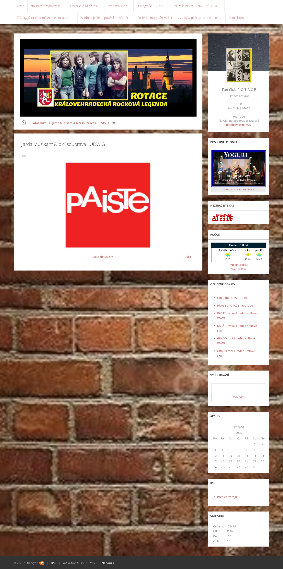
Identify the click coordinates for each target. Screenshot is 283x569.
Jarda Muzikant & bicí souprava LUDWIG (79, 123)
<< (215, 427)
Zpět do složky (103, 257)
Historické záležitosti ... (86, 6)
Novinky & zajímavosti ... (47, 6)
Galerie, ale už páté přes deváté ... (239, 189)
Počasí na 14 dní (239, 268)
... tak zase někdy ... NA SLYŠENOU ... (195, 6)
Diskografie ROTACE (150, 6)
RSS (53, 563)
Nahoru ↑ (108, 563)
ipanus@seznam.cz (239, 125)
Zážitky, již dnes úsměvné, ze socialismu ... (45, 18)
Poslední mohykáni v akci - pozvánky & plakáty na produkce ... (179, 18)
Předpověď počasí (239, 264)
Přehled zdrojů (227, 497)
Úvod (20, 6)
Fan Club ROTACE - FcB (232, 298)
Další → (190, 257)
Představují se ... (119, 6)
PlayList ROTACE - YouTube (235, 305)
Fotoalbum (236, 18)
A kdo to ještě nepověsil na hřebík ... (106, 18)
